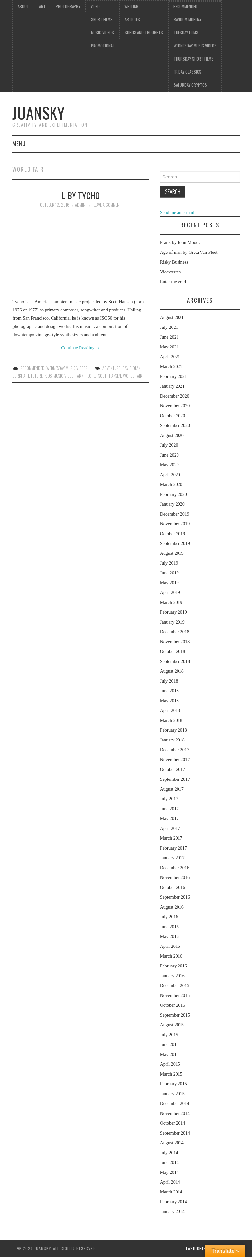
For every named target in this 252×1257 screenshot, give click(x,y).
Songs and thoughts (144, 32)
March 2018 (171, 720)
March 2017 (171, 838)
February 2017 (173, 848)
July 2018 (169, 681)
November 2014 (175, 1113)
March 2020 (171, 484)
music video (63, 376)
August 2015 (172, 1024)
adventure (111, 368)
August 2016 (172, 907)
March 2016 (171, 956)
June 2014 (169, 1162)
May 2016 (169, 936)
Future (37, 376)
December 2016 (174, 867)
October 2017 (172, 769)
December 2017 (174, 749)
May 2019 (169, 582)
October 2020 (172, 415)
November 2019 (175, 523)
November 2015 (175, 995)
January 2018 (172, 740)
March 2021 (171, 366)
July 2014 (169, 1152)
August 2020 (172, 435)
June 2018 (169, 690)
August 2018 (172, 671)
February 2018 (173, 730)
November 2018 (175, 641)
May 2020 (169, 464)
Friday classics (187, 72)
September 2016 (175, 897)
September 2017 (175, 779)
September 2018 (175, 661)
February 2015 (173, 1083)
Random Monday (187, 19)
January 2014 (172, 1211)
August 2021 (172, 317)
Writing (131, 6)
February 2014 (173, 1201)
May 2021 (169, 347)
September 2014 (175, 1133)
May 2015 (169, 1054)
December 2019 (174, 514)
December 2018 (174, 631)
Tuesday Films (186, 32)
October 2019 (172, 533)
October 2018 (172, 651)
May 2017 (169, 818)
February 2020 (173, 494)
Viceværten (170, 272)
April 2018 (170, 710)
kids (48, 376)
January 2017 (172, 857)
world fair (132, 376)
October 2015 (172, 1005)
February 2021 (173, 376)
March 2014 (171, 1192)
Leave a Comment (107, 205)
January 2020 (172, 504)
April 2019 (170, 592)
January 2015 (172, 1093)
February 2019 (173, 612)
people (90, 376)
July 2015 (169, 1034)
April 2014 (170, 1182)
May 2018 (169, 700)
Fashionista (198, 1248)
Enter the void (173, 281)
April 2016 (170, 946)
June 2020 (169, 455)
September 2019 (175, 543)
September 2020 (175, 425)
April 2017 (170, 828)
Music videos (102, 32)
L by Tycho (81, 195)
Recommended (185, 6)
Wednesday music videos (195, 46)
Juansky (38, 112)
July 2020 (169, 445)
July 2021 (169, 327)
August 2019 (172, 553)
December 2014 (174, 1103)
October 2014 (172, 1123)
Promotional (102, 46)
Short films (102, 19)
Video (95, 6)
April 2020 (170, 474)
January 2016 (172, 975)
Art (42, 6)
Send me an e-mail (177, 212)
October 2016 (172, 887)
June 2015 (169, 1044)
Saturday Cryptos (190, 85)
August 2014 (172, 1142)
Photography (68, 6)
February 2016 (173, 966)
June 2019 (169, 573)
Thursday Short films (194, 59)
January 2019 (172, 622)
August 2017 (172, 789)
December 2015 (174, 985)
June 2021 (169, 337)
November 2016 (175, 877)
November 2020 (175, 405)
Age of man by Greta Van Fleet (189, 252)
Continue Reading (80, 348)
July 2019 (169, 563)
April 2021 (170, 356)
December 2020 (174, 396)
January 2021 (172, 386)
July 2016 (169, 916)
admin (80, 205)
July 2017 (169, 799)
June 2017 (169, 808)
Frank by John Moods (180, 242)
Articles (132, 19)
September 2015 (175, 1015)
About (23, 6)
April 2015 (170, 1064)
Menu (19, 144)
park (79, 376)
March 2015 (171, 1074)
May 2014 (169, 1172)
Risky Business (174, 262)
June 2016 (169, 926)
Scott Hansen (109, 376)
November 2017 (175, 759)
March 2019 (171, 602)
